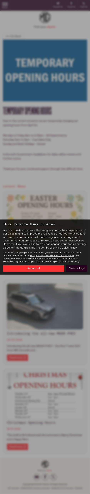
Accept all (33, 268)
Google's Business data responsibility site (52, 255)
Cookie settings (76, 268)
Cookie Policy (68, 247)
